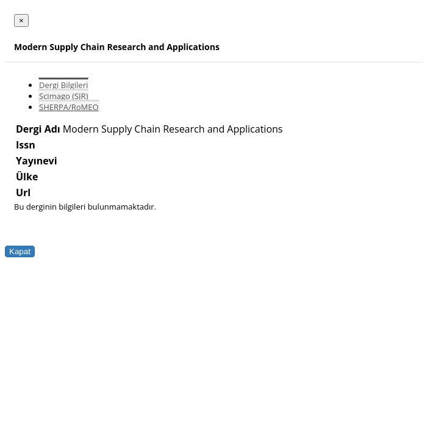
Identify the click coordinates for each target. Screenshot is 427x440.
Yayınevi (36, 160)
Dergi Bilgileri (63, 84)
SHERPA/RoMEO (69, 106)
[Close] (21, 20)
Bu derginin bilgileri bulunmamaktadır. (85, 206)
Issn (25, 145)
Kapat (19, 251)
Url (23, 192)
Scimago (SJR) (63, 95)
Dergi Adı (38, 129)
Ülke (27, 176)
